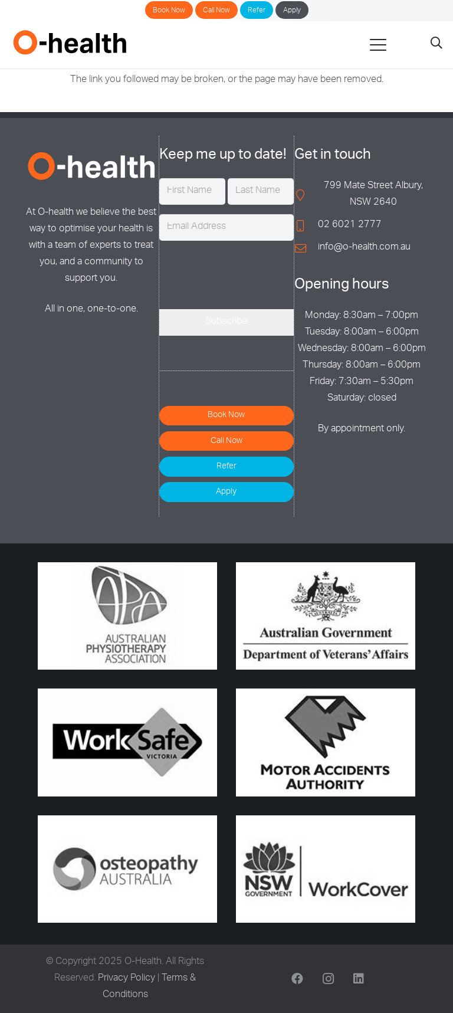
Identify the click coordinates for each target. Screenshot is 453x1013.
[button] (378, 45)
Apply (292, 10)
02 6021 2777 (350, 225)
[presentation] (249, 273)
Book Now (169, 10)
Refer (256, 10)
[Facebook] (297, 979)
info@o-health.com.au (364, 248)
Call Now (216, 10)
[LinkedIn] (358, 979)
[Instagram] (328, 979)
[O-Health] (69, 42)
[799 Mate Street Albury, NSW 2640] (306, 195)
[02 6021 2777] (306, 225)
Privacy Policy (126, 979)
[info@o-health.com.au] (306, 248)
